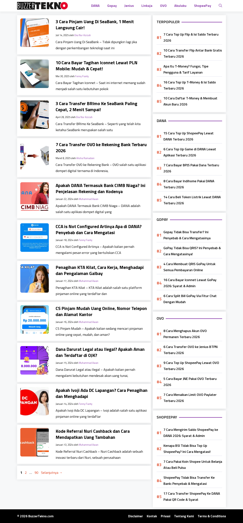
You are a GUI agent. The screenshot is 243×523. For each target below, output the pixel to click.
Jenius (129, 5)
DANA (95, 5)
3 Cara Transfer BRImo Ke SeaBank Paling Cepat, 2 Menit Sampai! (96, 106)
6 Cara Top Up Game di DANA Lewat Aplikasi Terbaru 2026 (189, 152)
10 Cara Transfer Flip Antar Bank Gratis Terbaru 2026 (192, 53)
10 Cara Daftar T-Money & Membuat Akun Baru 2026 (190, 101)
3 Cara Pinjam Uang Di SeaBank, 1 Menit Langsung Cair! (95, 24)
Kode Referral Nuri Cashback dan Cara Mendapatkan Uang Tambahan (93, 434)
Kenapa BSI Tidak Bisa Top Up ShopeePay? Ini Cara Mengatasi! (187, 448)
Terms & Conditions (212, 516)
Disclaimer (135, 516)
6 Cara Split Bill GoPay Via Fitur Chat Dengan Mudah (190, 298)
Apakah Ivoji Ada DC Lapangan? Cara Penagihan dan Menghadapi (102, 393)
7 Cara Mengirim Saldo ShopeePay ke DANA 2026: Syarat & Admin (190, 432)
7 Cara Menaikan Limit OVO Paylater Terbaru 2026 (190, 397)
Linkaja (146, 5)
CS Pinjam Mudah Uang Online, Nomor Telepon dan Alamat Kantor (101, 311)
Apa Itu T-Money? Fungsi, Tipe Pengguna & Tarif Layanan (185, 69)
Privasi (165, 516)
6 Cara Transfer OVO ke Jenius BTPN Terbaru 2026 (190, 349)
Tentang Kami (184, 516)
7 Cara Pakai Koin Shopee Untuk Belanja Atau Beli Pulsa (192, 464)
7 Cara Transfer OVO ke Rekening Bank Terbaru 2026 (101, 147)
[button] (220, 5)
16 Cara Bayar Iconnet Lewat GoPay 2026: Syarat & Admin (189, 282)
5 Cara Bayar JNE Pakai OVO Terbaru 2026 (190, 381)
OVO (163, 5)
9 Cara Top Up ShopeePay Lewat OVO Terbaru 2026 (191, 365)
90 (36, 472)
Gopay (112, 5)
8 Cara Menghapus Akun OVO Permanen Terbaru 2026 (185, 333)
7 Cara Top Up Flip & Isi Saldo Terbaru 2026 (191, 37)
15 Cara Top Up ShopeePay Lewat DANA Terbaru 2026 (188, 136)
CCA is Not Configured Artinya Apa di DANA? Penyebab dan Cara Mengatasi (99, 229)
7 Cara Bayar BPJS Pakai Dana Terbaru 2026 (191, 168)
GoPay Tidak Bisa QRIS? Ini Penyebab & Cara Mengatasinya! (192, 251)
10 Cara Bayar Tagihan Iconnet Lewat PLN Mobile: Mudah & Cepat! (96, 65)
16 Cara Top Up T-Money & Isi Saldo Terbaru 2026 (189, 85)
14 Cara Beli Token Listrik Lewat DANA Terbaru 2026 (192, 200)
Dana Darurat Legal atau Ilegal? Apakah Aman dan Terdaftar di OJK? (100, 352)
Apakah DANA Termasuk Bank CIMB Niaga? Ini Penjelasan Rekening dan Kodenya (100, 188)
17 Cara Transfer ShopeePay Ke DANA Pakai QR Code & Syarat (191, 496)
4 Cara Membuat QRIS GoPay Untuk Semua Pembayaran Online (189, 267)
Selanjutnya (51, 472)
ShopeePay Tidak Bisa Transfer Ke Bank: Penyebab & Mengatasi (189, 480)
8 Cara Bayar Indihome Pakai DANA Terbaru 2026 (188, 184)
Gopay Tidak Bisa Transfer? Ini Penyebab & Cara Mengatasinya (187, 235)
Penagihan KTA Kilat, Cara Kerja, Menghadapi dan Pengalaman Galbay (100, 270)
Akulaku (180, 5)
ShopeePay (202, 5)
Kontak (152, 516)
